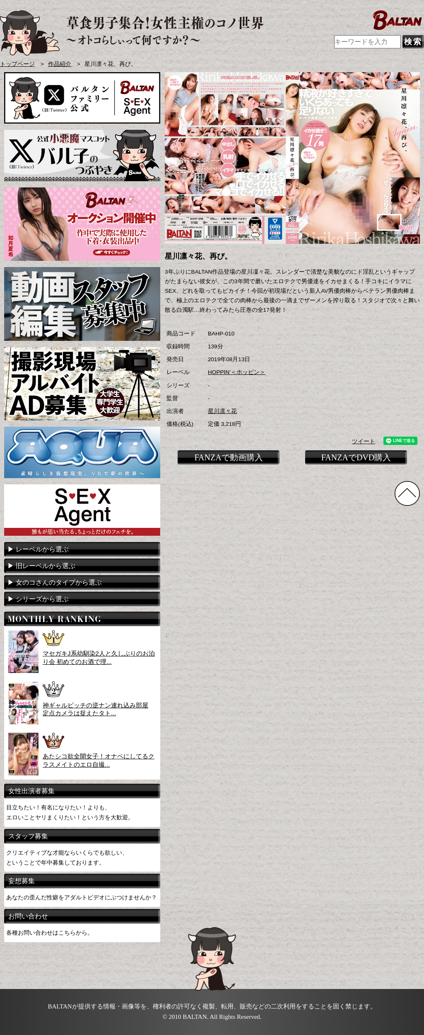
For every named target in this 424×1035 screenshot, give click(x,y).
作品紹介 (59, 64)
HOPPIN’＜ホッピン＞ (236, 372)
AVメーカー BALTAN (132, 33)
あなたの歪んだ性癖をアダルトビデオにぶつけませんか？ (81, 897)
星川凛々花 (222, 411)
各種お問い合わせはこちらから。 (49, 932)
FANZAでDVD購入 (356, 457)
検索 (413, 41)
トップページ (17, 64)
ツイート (363, 441)
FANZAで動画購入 (228, 457)
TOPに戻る (407, 493)
